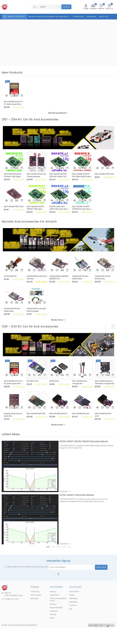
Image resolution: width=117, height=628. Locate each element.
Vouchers (72, 605)
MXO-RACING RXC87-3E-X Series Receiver (37, 175)
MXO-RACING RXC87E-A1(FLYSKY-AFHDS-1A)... (58, 175)
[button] (113, 326)
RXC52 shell (54, 381)
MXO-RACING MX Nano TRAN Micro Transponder (104, 382)
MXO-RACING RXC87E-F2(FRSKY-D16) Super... (13, 175)
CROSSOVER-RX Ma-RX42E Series (103, 277)
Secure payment (56, 607)
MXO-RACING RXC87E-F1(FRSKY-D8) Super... (36, 207)
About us (103, 16)
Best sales (34, 598)
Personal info (74, 591)
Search (66, 6)
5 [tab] (70, 554)
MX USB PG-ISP (32, 381)
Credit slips (73, 598)
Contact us (54, 611)
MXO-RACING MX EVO (80, 413)
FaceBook (91, 16)
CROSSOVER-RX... (10, 276)
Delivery (53, 591)
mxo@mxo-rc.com (12, 599)
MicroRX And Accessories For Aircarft (49, 16)
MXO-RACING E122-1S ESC (14, 206)
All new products (58, 112)
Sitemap (53, 614)
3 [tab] (59, 554)
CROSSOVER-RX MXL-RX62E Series (12, 309)
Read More (64, 491)
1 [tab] (49, 554)
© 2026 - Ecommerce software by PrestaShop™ (19, 625)
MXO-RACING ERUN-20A (36, 413)
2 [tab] (54, 554)
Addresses (73, 602)
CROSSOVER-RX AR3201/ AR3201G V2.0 (58, 277)
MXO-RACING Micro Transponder (79, 382)
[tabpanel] (58, 519)
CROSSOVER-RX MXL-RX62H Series (80, 277)
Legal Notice (54, 595)
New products (36, 595)
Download (78, 16)
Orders (71, 595)
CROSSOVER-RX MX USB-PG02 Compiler (36, 309)
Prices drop (35, 591)
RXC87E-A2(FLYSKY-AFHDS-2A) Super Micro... (59, 207)
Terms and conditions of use (58, 599)
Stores (52, 618)
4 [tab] (65, 554)
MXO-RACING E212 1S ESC (104, 174)
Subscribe (101, 567)
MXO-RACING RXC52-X (58, 413)
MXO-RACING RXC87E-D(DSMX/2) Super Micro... (82, 207)
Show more (58, 319)
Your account (75, 587)
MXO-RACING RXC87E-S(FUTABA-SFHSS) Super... (82, 175)
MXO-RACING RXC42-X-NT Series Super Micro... (13, 102)
